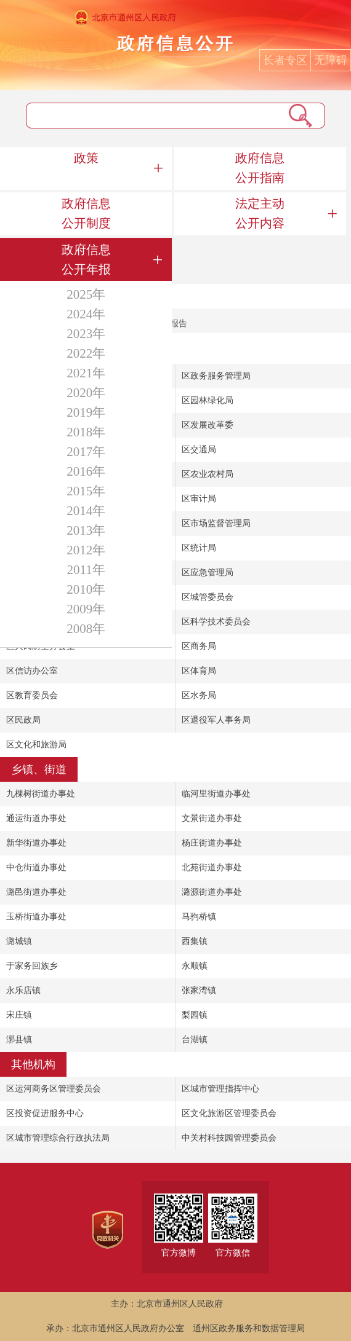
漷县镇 (19, 1039)
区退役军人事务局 (216, 720)
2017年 (86, 451)
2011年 (86, 569)
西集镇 (195, 941)
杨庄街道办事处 (212, 842)
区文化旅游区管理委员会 (229, 1113)
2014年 (86, 510)
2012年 (86, 550)
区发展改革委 (207, 425)
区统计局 (199, 548)
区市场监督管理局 (216, 523)
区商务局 (199, 646)
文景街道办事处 (212, 818)
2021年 (86, 373)
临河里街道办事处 (216, 793)
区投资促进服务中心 (45, 1113)
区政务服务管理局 (216, 375)
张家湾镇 (199, 990)
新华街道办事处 (36, 842)
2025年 (86, 294)
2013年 (86, 530)
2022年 (86, 353)
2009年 (86, 609)
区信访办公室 (32, 670)
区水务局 (199, 695)
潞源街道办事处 (212, 892)
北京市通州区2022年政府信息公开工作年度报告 (96, 323)
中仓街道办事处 (36, 867)
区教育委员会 (32, 695)
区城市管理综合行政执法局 (58, 1137)
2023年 (86, 333)
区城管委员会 (207, 597)
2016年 (86, 471)
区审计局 (199, 498)
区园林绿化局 (207, 400)
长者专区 (285, 60)
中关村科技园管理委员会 (229, 1137)
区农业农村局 (207, 474)
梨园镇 (195, 1015)
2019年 (86, 412)
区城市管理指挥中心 (220, 1088)
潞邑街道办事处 (36, 892)
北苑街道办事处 (212, 867)
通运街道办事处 (36, 818)
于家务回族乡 (32, 965)
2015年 (86, 491)
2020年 (86, 392)
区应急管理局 (207, 572)
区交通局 (199, 449)
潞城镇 (19, 941)
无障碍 (330, 60)
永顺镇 (195, 965)
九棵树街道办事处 (40, 793)
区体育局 (199, 670)
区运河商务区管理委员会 (53, 1088)
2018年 (86, 432)
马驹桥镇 (199, 916)
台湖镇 (195, 1039)
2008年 (86, 628)
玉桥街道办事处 (36, 916)
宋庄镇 (19, 1015)
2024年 (86, 314)
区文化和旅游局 (36, 744)
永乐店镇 (23, 990)
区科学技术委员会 (216, 621)
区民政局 (23, 720)
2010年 (86, 589)
